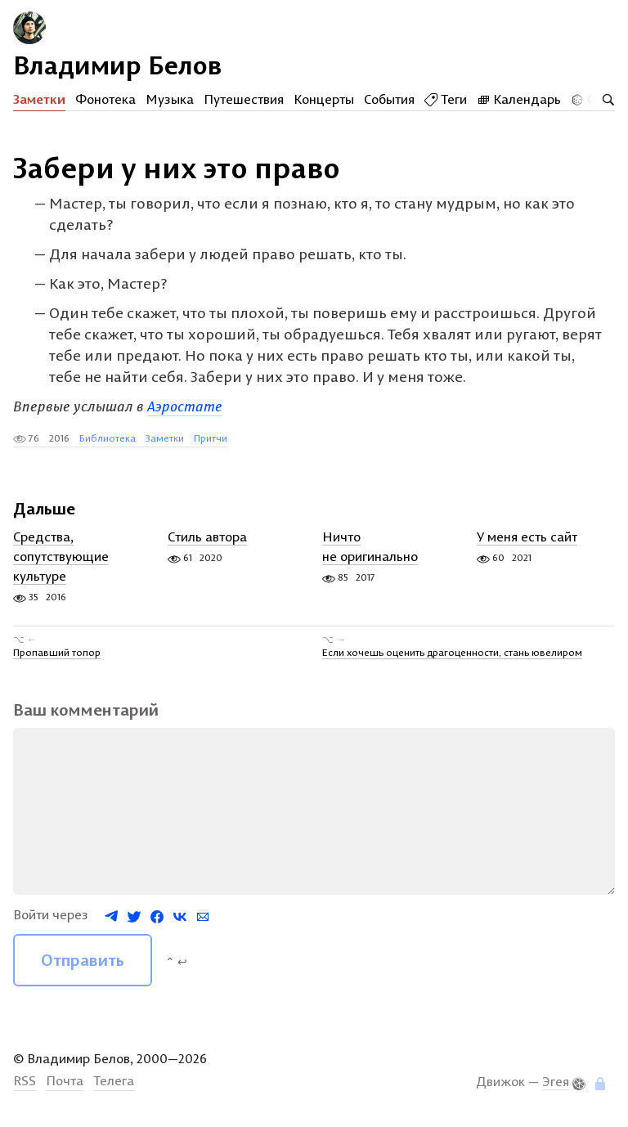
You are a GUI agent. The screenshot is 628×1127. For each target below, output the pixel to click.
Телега (113, 1080)
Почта (64, 1080)
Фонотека (105, 99)
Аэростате (184, 406)
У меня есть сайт (527, 536)
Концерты (324, 99)
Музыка (170, 99)
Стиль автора (207, 536)
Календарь (519, 99)
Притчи (210, 438)
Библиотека (107, 438)
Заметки (39, 99)
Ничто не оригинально (370, 546)
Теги (445, 99)
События (389, 99)
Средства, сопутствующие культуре (61, 556)
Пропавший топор (57, 652)
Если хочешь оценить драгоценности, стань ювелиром (452, 652)
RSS (24, 1080)
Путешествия (244, 99)
